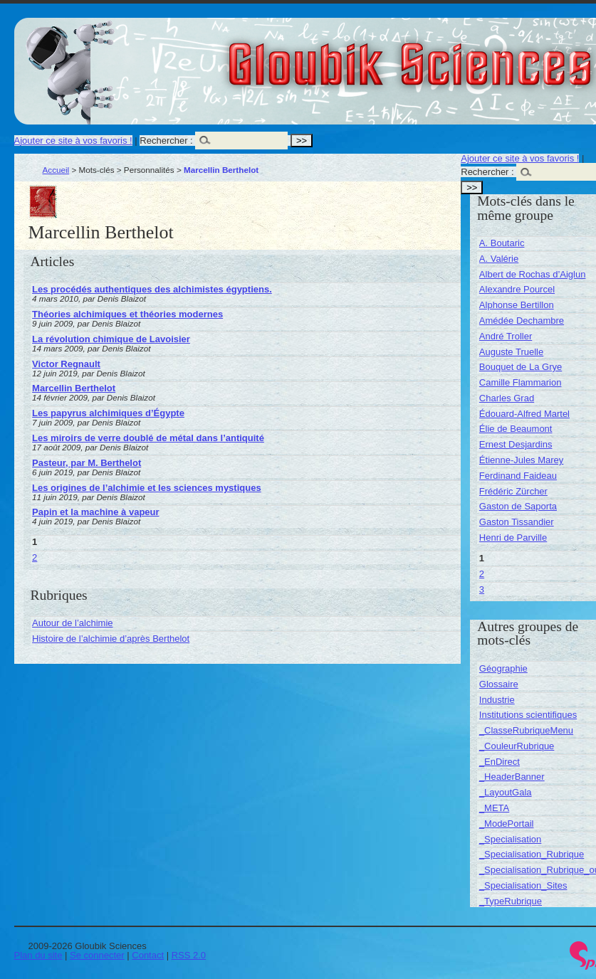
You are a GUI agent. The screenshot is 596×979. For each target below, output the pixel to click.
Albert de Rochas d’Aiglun (532, 274)
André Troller (505, 336)
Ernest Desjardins (516, 444)
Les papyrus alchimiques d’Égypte (108, 413)
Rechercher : (166, 140)
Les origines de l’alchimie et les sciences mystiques (146, 487)
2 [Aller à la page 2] (34, 557)
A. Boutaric (502, 243)
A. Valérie (498, 258)
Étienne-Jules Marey (521, 460)
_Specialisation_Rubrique (531, 854)
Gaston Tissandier (516, 522)
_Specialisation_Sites (523, 885)
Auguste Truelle (511, 351)
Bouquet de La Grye (520, 366)
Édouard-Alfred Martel (524, 413)
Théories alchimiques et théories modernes (127, 314)
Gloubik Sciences (490, 55)
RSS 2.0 (189, 955)
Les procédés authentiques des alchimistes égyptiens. (152, 289)
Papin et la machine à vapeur (95, 512)
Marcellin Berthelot (73, 388)
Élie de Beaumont (516, 428)
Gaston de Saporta (518, 506)
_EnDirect (499, 761)
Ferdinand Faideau (518, 475)
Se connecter (97, 955)
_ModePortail (506, 823)
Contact (148, 955)
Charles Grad (506, 398)
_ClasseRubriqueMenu (526, 730)
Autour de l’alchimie (72, 623)
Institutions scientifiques (528, 714)
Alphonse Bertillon (516, 305)
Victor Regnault (66, 364)
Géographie (503, 668)
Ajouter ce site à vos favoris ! (73, 140)
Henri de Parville (513, 537)
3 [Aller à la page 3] (481, 589)
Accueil (56, 169)
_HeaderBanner (512, 776)
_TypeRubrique (510, 901)
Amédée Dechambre (521, 320)
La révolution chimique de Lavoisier (111, 339)
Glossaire (498, 684)
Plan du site (38, 955)
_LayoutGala (505, 792)
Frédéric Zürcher (513, 491)
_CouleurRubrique (517, 746)
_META (494, 808)
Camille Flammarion (520, 382)
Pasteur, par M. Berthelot (86, 462)
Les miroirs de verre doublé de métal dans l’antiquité (148, 438)
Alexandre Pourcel (517, 289)
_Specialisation (510, 839)
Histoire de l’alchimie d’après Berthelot (110, 638)
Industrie (497, 699)
